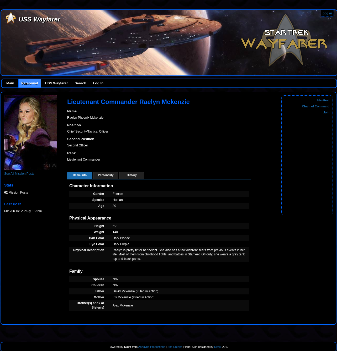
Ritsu (217, 346)
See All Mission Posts (19, 174)
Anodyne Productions (151, 346)
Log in (327, 13)
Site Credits (174, 346)
